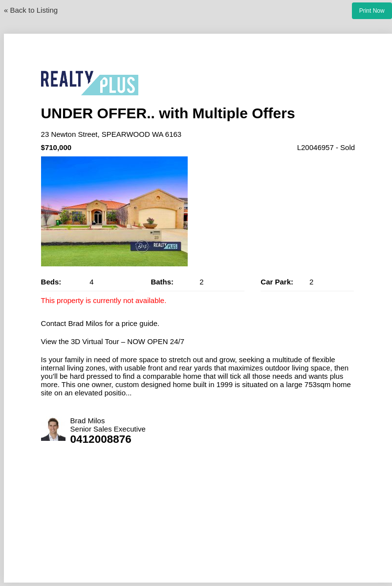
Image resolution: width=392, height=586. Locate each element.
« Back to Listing (31, 10)
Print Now (372, 10)
